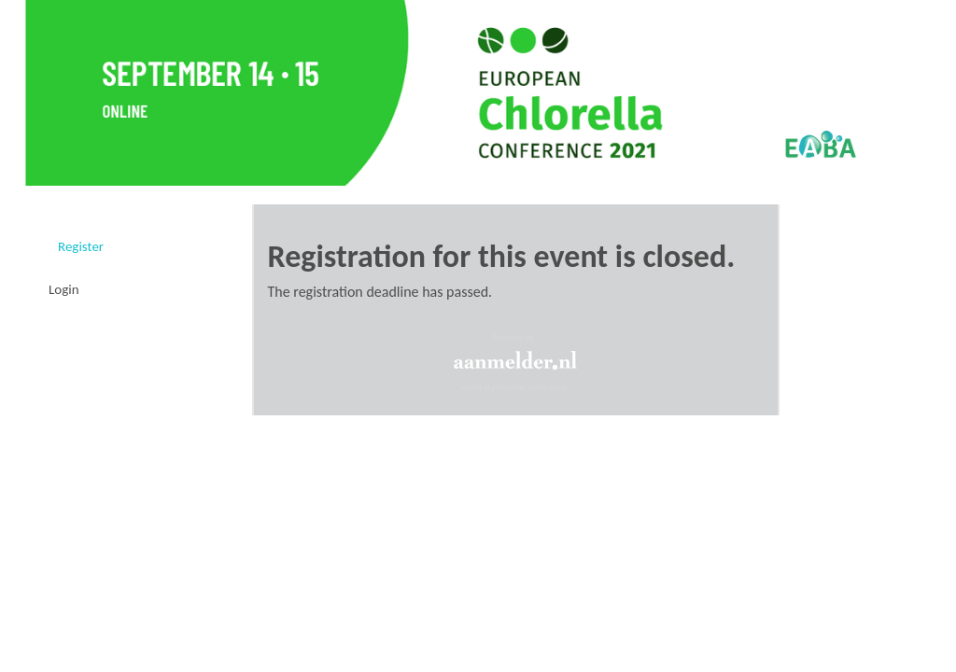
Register (81, 246)
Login (64, 289)
